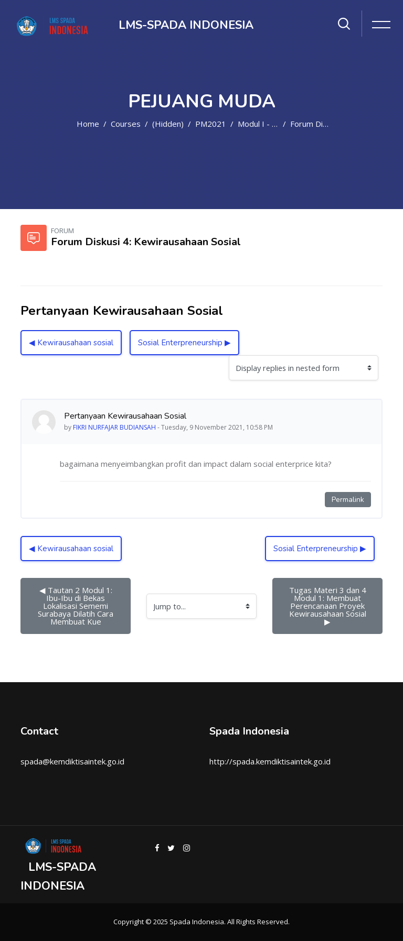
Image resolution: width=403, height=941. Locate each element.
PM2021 (210, 123)
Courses (126, 123)
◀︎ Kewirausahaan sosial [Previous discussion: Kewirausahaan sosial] (71, 342)
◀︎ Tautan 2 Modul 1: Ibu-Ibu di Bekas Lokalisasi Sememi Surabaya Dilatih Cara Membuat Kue (76, 606)
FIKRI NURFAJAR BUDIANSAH (114, 427)
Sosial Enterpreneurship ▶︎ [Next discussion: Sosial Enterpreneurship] (184, 342)
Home (88, 123)
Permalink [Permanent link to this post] (348, 500)
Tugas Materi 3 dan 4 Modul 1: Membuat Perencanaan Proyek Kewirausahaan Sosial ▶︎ (329, 606)
